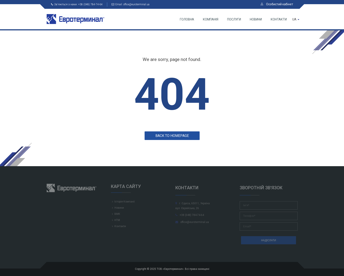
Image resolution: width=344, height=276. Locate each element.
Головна (187, 19)
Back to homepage (172, 136)
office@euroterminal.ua (192, 222)
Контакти (279, 19)
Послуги (234, 19)
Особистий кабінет (277, 4)
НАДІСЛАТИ (268, 240)
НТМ (117, 220)
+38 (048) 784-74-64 (189, 215)
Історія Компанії (124, 201)
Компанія (210, 19)
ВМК (117, 213)
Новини (256, 19)
